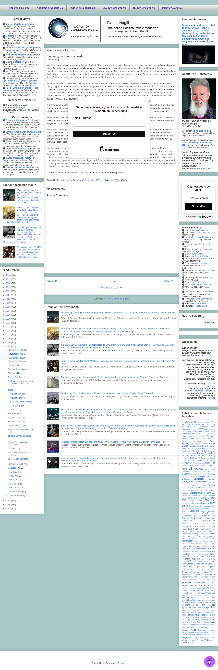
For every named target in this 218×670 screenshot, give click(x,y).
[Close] (149, 101)
